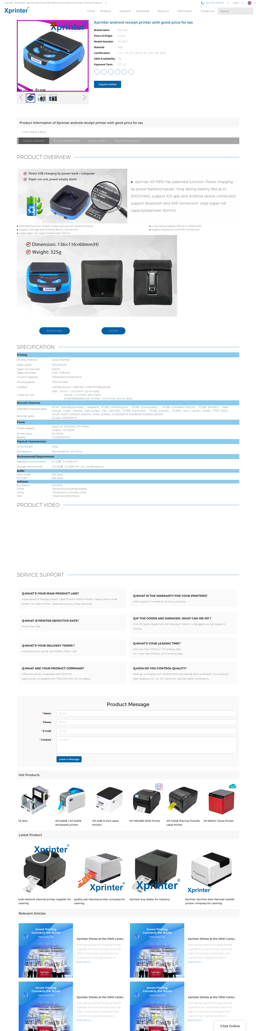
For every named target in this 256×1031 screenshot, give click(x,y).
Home (91, 11)
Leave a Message (69, 763)
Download (142, 11)
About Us (163, 11)
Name (46, 717)
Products (105, 11)
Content (45, 743)
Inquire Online (107, 84)
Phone (47, 726)
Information (184, 11)
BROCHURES (54, 330)
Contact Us (207, 11)
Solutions (125, 11)
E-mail (46, 735)
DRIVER (113, 330)
